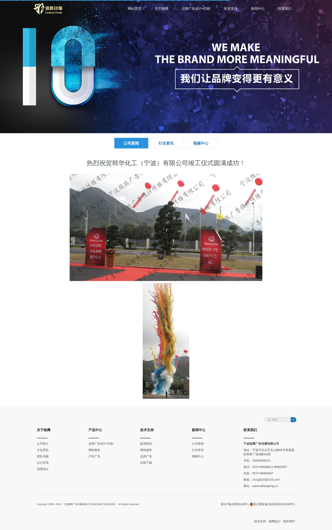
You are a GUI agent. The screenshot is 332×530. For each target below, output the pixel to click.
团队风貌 (43, 456)
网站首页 (134, 8)
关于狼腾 (43, 430)
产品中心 (95, 430)
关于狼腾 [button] (161, 8)
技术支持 (147, 430)
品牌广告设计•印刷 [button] (196, 8)
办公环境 (43, 462)
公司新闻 (131, 143)
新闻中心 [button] (257, 8)
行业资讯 (166, 143)
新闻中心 (198, 430)
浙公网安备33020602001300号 (272, 504)
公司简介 (43, 443)
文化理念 (43, 450)
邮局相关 (146, 443)
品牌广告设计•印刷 (101, 443)
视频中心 (200, 143)
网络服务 (94, 450)
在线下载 (146, 462)
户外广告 (94, 456)
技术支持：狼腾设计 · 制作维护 (274, 521)
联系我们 (285, 8)
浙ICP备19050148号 (234, 504)
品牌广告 (146, 456)
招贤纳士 (43, 469)
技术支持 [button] (230, 8)
